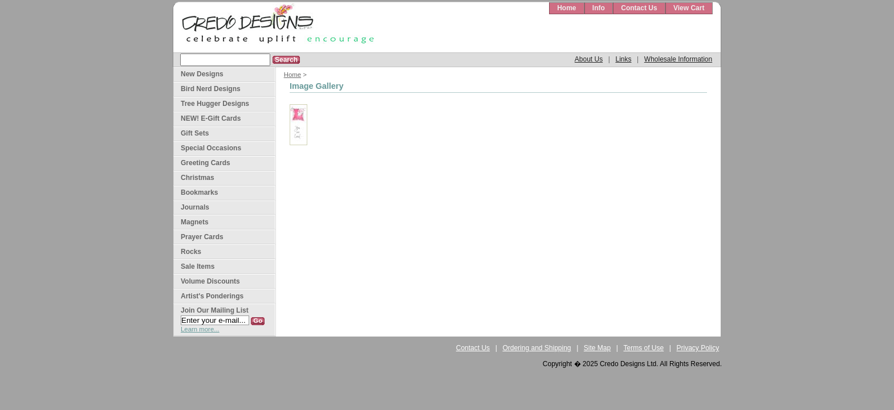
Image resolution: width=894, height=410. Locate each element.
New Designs (202, 74)
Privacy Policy (698, 348)
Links (623, 59)
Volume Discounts (210, 281)
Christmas (197, 178)
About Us (589, 59)
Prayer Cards (202, 237)
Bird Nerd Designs (211, 89)
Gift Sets (195, 133)
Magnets (195, 222)
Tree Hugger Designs (215, 104)
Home (566, 8)
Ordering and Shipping (536, 348)
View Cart (688, 8)
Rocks (191, 252)
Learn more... (200, 329)
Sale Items (197, 266)
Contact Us (639, 8)
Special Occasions (211, 148)
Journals (195, 207)
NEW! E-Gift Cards (211, 118)
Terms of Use (644, 348)
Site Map (597, 348)
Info (598, 8)
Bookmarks (199, 192)
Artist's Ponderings (212, 296)
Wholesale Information (678, 59)
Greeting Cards (205, 163)
